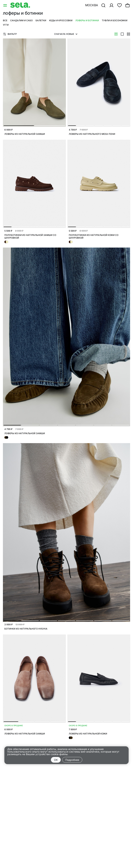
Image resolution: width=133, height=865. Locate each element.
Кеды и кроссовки (60, 20)
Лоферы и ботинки (87, 20)
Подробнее (72, 759)
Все (5, 20)
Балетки (41, 20)
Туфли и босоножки (114, 20)
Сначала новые (65, 34)
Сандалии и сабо (21, 20)
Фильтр (10, 34)
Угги (6, 24)
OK (56, 759)
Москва (91, 5)
